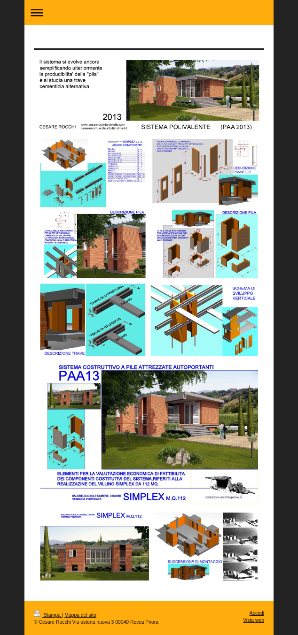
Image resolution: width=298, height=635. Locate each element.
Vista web (253, 620)
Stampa (48, 615)
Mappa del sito (80, 615)
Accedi (257, 613)
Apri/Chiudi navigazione (149, 12)
